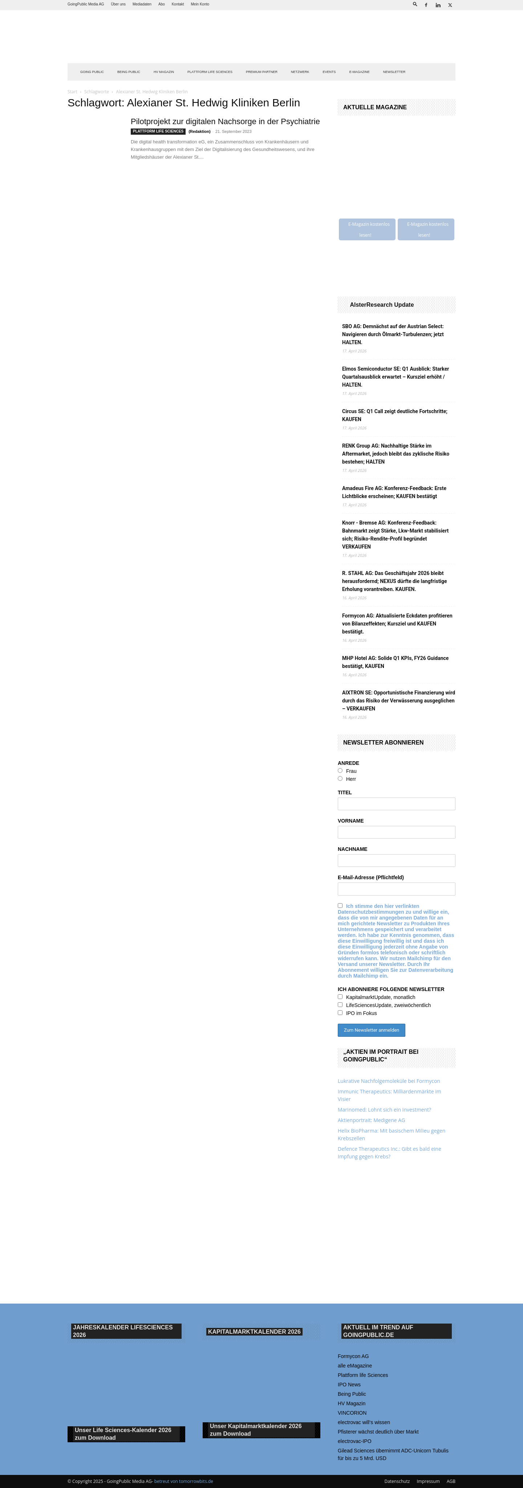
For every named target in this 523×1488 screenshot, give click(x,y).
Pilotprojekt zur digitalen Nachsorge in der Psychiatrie (225, 121)
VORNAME (351, 821)
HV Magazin (164, 72)
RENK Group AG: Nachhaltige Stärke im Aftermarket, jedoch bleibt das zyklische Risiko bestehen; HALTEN (395, 454)
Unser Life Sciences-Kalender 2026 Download (123, 1434)
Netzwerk (300, 72)
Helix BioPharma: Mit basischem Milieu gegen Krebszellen (391, 1134)
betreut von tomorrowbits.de (183, 1481)
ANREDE (348, 763)
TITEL (345, 792)
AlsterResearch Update (382, 305)
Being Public (352, 1394)
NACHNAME (353, 849)
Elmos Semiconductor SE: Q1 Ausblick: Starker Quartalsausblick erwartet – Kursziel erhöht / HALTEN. (395, 377)
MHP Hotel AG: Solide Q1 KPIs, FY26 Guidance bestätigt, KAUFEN (395, 662)
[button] (415, 4)
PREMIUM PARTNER (261, 72)
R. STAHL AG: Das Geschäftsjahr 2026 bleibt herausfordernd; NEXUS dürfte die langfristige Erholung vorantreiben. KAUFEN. (394, 581)
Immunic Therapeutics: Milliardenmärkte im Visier (389, 1095)
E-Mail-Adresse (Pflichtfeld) (371, 877)
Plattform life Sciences (363, 1375)
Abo (161, 4)
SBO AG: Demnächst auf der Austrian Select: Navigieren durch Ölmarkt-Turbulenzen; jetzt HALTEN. (393, 334)
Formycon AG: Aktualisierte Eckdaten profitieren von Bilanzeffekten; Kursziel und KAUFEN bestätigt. (397, 624)
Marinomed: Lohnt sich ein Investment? (384, 1109)
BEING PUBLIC (128, 72)
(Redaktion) (199, 131)
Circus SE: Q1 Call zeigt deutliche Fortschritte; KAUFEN (394, 415)
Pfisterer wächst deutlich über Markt (378, 1432)
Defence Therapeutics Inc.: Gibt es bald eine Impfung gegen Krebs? (389, 1152)
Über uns (118, 4)
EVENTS (329, 72)
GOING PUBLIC (92, 72)
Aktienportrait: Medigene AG (371, 1120)
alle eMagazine (355, 1366)
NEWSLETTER (394, 72)
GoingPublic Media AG (86, 4)
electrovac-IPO (355, 1441)
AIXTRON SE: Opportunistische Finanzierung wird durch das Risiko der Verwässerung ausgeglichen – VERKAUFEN (398, 701)
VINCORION (352, 1413)
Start (72, 92)
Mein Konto (200, 4)
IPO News (349, 1384)
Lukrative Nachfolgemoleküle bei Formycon (389, 1080)
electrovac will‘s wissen (364, 1422)
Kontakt (178, 4)
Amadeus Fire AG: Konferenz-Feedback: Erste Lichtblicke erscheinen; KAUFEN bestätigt (394, 492)
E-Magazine (359, 72)
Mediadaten (142, 4)
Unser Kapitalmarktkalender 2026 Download (256, 1430)
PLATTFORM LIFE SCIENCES (209, 72)
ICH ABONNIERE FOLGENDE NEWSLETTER (391, 989)
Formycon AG (353, 1356)
